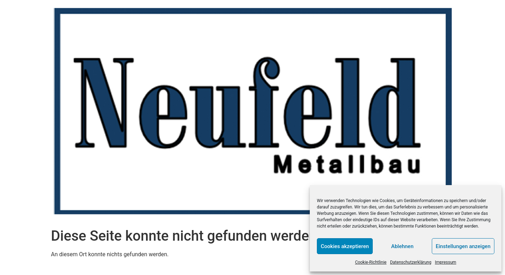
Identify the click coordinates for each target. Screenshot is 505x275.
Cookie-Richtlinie (371, 262)
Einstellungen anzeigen (463, 246)
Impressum (445, 262)
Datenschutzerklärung (410, 262)
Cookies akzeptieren (345, 246)
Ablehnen (402, 246)
